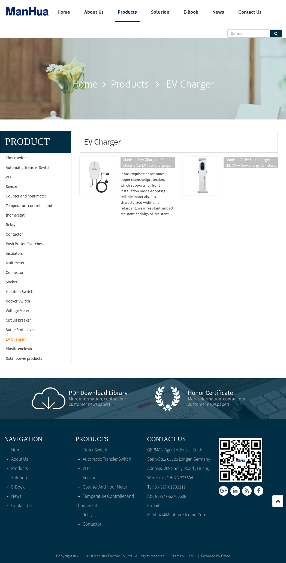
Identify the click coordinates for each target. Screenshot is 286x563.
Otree (225, 555)
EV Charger (15, 339)
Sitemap (177, 555)
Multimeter (15, 262)
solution (160, 12)
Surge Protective (20, 329)
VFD (9, 176)
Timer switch (17, 157)
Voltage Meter (17, 310)
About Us (94, 12)
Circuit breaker (18, 320)
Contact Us (249, 12)
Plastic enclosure (20, 348)
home (64, 12)
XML (192, 555)
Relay (10, 224)
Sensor (11, 186)
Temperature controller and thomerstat (29, 210)
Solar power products (24, 358)
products (127, 12)
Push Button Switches (24, 243)
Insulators (14, 253)
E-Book (190, 12)
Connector (14, 272)
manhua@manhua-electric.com (176, 515)
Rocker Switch (18, 301)
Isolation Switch (19, 291)
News (218, 12)
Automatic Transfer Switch (28, 167)
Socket (11, 282)
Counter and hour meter (26, 196)
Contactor (14, 234)
